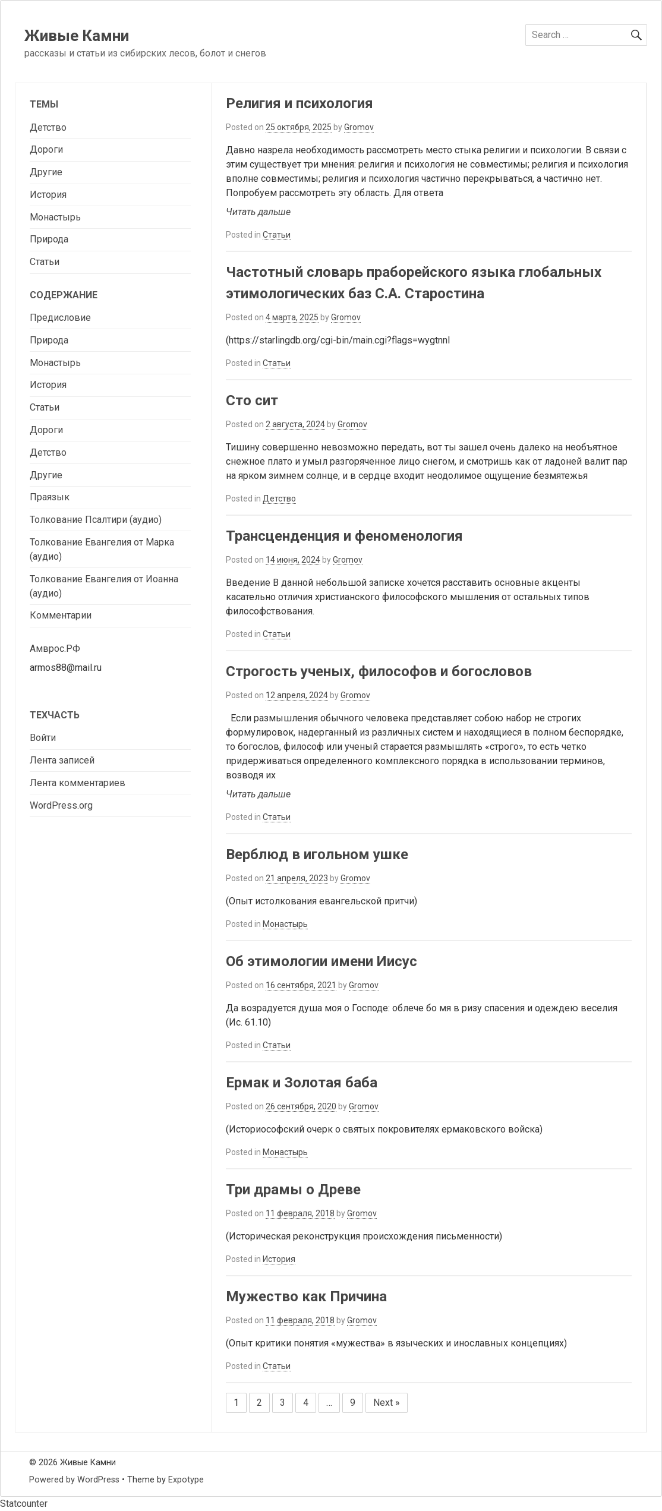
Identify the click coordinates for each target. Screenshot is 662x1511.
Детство (279, 498)
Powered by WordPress (74, 1480)
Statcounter (24, 1503)
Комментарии (61, 615)
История (279, 1259)
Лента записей (62, 760)
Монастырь (285, 924)
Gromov (359, 127)
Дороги (46, 149)
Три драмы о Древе (293, 1189)
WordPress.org (61, 805)
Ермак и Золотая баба (301, 1082)
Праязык (50, 497)
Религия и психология (299, 103)
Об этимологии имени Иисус (321, 961)
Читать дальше (258, 211)
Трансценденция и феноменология (344, 536)
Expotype (186, 1480)
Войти (43, 737)
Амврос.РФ (55, 648)
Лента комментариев (77, 782)
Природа (49, 239)
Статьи (277, 234)
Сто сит (252, 400)
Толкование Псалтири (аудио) (96, 519)
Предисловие (60, 317)
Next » (386, 1402)
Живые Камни (76, 36)
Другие (46, 172)
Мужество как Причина (306, 1296)
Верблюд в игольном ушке (317, 854)
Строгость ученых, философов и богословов (379, 671)
